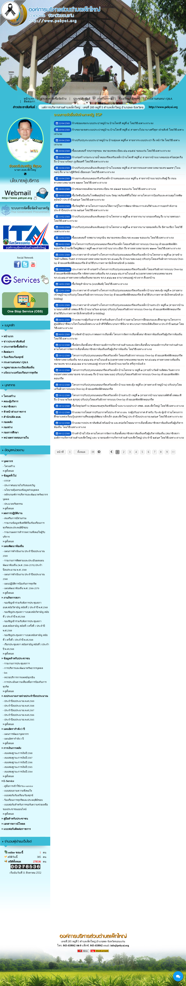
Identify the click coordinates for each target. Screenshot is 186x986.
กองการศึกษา (10, 432)
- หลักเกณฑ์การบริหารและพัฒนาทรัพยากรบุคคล (25, 497)
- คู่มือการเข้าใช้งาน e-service (18, 786)
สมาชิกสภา (9, 406)
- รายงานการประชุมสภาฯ (16, 663)
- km (5, 672)
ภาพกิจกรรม (104, 98)
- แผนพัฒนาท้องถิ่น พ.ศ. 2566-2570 (21, 588)
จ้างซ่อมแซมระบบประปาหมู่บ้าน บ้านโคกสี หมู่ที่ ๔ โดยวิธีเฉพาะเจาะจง (112, 123)
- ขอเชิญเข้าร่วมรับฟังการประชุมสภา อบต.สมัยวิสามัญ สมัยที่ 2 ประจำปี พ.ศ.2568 (25, 605)
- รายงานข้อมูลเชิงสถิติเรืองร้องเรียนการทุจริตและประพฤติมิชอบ (24, 525)
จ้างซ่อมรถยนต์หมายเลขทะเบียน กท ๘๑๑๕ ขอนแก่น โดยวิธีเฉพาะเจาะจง (114, 189)
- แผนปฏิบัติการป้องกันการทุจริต (19, 583)
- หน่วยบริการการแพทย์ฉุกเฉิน (19, 677)
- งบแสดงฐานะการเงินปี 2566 (17, 762)
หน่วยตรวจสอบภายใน (15, 437)
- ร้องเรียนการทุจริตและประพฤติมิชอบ (23, 800)
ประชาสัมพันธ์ (81, 98)
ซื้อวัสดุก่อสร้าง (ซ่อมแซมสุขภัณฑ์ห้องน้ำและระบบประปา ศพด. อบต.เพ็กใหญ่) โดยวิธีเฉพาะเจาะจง (128, 405)
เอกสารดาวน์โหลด (13, 823)
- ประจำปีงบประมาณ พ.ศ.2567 (18, 710)
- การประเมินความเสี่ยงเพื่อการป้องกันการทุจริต (25, 684)
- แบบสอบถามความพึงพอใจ (17, 790)
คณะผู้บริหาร (10, 401)
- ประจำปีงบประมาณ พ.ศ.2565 (18, 719)
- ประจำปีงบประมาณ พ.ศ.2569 (18, 701)
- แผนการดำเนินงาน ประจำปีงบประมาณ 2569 (24, 553)
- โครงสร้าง (9, 466)
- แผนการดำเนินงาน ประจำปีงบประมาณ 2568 (24, 576)
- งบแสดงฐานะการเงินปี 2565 (17, 767)
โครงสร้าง (8, 396)
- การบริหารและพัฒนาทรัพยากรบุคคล (23, 668)
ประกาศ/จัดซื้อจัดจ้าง (53, 98)
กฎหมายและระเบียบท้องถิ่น (18, 367)
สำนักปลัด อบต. (11, 417)
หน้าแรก (7, 336)
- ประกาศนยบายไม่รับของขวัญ (19, 485)
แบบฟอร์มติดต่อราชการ (16, 829)
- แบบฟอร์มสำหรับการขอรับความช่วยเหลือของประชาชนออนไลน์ (25, 807)
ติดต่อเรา (29, 101)
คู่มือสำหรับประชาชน (15, 818)
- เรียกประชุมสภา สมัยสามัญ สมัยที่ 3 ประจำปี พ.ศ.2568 (26, 646)
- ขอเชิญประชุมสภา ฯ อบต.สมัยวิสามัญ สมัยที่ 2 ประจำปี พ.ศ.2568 (26, 614)
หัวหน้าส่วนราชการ (14, 411)
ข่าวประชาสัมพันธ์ (13, 341)
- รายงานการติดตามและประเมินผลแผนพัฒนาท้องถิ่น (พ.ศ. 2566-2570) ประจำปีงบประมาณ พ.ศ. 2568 (23, 565)
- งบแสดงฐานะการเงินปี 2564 (17, 771)
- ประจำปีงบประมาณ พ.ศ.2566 (18, 715)
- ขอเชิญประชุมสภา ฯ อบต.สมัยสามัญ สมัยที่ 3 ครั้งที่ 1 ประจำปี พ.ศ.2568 (25, 637)
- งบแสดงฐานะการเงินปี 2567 (17, 757)
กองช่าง (7, 427)
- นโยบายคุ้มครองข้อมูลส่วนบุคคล (21, 490)
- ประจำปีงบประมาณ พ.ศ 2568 (18, 705)
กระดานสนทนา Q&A (159, 98)
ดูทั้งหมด (8, 470)
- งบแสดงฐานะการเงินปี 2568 (17, 753)
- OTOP (6, 480)
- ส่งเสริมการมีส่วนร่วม (15, 518)
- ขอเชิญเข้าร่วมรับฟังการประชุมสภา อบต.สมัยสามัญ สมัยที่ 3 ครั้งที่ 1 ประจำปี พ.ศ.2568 (24, 626)
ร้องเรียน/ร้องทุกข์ (129, 98)
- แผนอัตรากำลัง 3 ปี (13, 738)
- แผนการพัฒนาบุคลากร (16, 734)
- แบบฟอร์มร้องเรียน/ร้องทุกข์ (18, 795)
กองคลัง (7, 422)
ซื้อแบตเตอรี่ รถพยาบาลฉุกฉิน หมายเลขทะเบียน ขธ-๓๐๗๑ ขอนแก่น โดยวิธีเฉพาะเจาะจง (123, 237)
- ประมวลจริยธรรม (13, 503)
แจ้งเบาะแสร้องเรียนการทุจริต (20, 372)
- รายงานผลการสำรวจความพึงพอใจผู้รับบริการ (24, 534)
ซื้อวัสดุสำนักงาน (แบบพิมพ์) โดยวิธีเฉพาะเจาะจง (100, 284)
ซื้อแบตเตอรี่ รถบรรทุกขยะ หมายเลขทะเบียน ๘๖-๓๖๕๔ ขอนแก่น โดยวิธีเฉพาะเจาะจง (121, 150)
